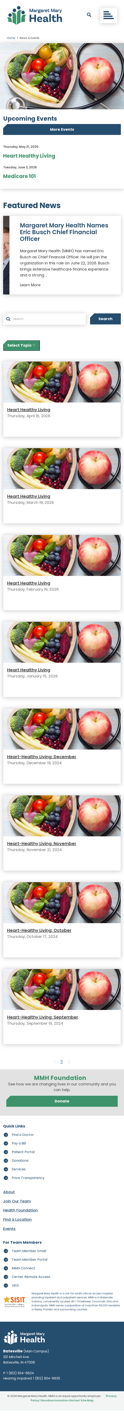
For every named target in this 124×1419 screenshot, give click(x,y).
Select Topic (21, 345)
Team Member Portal (29, 1268)
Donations (20, 1169)
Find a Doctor (23, 1143)
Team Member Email (29, 1259)
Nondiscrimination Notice (60, 1409)
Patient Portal (23, 1160)
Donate (62, 1109)
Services (19, 1177)
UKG (15, 1293)
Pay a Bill (19, 1151)
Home (11, 38)
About (9, 1200)
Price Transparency (28, 1186)
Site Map (87, 1409)
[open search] (89, 15)
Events (9, 1237)
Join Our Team (17, 1209)
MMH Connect (23, 1276)
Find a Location (17, 1228)
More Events (62, 129)
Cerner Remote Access (31, 1285)
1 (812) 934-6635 (46, 1387)
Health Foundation (20, 1218)
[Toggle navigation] (108, 15)
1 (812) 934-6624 (20, 1381)
